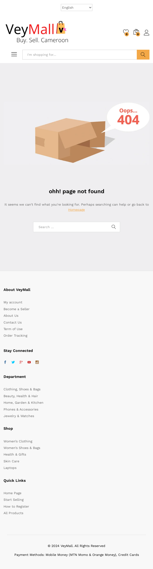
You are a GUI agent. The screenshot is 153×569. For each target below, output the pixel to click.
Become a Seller (17, 309)
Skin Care (11, 461)
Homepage (76, 209)
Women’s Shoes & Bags (22, 448)
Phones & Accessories (21, 409)
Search (143, 55)
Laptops (10, 468)
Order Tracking (15, 335)
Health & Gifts (15, 454)
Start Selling (14, 499)
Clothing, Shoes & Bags (22, 389)
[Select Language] (76, 7)
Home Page (12, 493)
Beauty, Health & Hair (21, 396)
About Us (11, 315)
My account (13, 302)
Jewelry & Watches (19, 416)
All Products (13, 513)
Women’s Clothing (18, 441)
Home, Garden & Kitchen (23, 402)
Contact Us (13, 322)
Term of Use (13, 329)
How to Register (16, 506)
